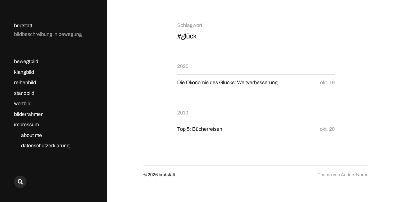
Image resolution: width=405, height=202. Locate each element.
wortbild (23, 103)
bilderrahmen (29, 114)
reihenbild (25, 82)
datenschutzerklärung (45, 145)
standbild (24, 93)
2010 (182, 113)
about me (31, 135)
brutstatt (23, 25)
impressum (26, 124)
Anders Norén (354, 174)
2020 (182, 66)
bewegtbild (26, 61)
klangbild (24, 72)
